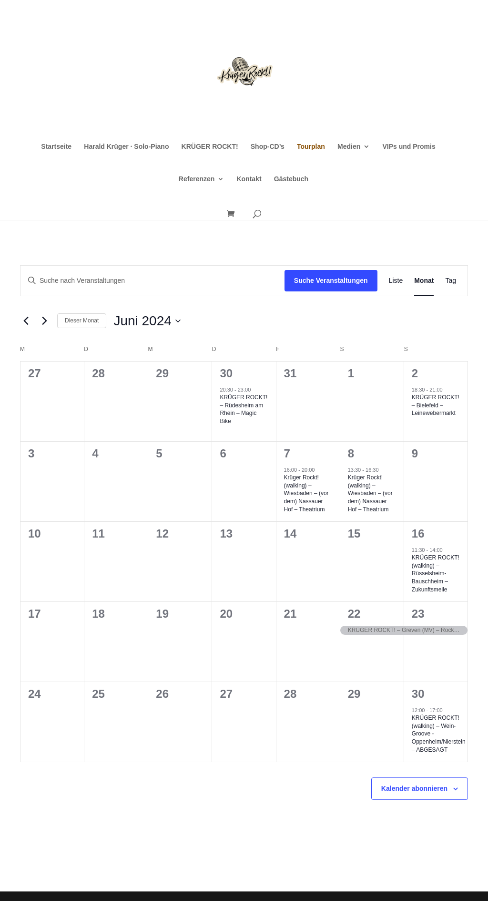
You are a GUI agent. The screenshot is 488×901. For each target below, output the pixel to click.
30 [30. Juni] (418, 693)
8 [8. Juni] (351, 453)
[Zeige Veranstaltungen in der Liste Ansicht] (396, 281)
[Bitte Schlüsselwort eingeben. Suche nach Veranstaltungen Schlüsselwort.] (152, 281)
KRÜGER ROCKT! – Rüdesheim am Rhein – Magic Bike (243, 409)
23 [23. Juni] (418, 613)
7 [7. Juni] (287, 453)
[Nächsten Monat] (44, 321)
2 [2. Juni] (415, 373)
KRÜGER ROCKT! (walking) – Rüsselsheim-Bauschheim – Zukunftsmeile (435, 573)
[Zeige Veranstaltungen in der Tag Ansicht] (450, 281)
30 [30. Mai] (226, 373)
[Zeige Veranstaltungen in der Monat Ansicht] (424, 281)
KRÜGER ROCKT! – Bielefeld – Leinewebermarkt (435, 405)
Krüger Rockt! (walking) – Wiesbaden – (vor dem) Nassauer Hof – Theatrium (306, 493)
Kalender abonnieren (414, 788)
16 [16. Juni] (418, 533)
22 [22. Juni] (354, 613)
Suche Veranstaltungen (331, 280)
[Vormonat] (25, 321)
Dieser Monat (82, 320)
